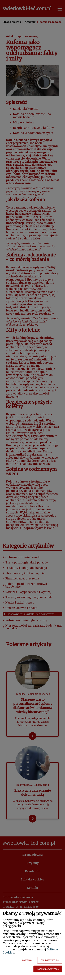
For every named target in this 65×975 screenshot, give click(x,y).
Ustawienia (26, 960)
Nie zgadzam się (50, 960)
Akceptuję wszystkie (48, 969)
